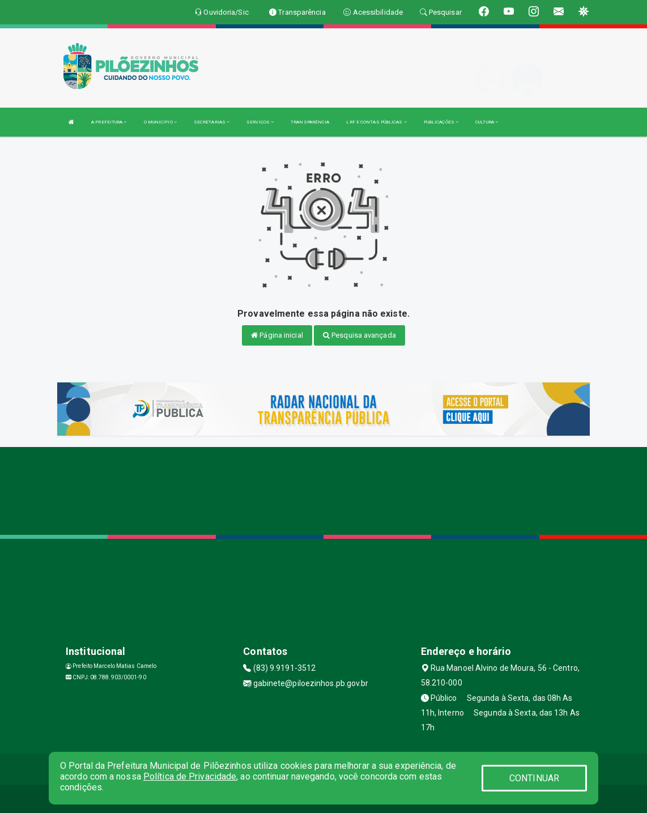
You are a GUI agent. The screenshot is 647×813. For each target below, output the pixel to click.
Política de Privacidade (189, 776)
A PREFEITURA (108, 122)
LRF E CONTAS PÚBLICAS (376, 122)
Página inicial (277, 335)
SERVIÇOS (260, 122)
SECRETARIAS (211, 122)
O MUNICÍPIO (160, 122)
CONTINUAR (534, 778)
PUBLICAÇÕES (441, 122)
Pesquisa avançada (359, 335)
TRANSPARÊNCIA (310, 122)
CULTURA (486, 122)
